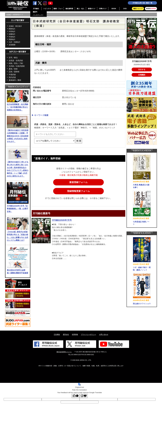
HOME (8, 14)
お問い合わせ (103, 334)
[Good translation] (76, 396)
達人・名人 (80, 8)
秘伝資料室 (69, 8)
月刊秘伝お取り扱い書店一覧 (142, 3)
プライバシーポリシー (88, 334)
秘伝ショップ (138, 8)
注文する (141, 69)
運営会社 (66, 334)
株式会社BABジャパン (64, 352)
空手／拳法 (13, 58)
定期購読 (141, 75)
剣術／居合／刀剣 (16, 63)
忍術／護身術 (14, 72)
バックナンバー (38, 15)
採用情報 (75, 334)
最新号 (35, 12)
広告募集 (57, 334)
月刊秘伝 (36, 8)
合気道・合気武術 (16, 60)
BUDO (151, 8)
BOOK (114, 8)
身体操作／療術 (15, 80)
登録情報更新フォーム (78, 191)
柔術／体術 (13, 69)
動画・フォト (58, 8)
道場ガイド (91, 8)
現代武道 (12, 77)
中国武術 (12, 75)
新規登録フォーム (78, 182)
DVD (125, 8)
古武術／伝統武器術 (17, 66)
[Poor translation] (84, 396)
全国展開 (12, 45)
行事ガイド (103, 8)
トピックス (47, 8)
